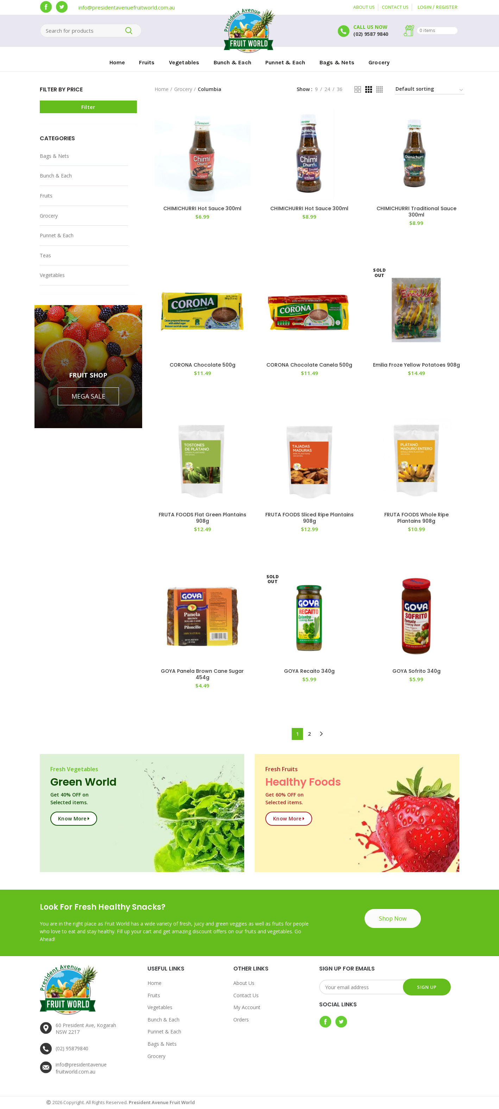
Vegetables (52, 275)
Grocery (49, 215)
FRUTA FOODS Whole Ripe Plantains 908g (416, 517)
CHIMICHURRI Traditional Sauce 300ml (416, 211)
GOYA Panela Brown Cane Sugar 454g (202, 674)
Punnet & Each (57, 235)
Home (161, 89)
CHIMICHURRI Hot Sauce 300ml (202, 208)
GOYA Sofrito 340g (416, 671)
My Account (246, 1007)
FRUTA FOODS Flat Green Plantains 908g (202, 517)
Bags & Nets (54, 156)
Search (129, 31)
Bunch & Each (56, 175)
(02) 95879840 (72, 1048)
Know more (72, 818)
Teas (45, 255)
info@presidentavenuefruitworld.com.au (126, 7)
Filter (88, 106)
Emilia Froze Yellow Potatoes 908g (416, 365)
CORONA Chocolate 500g (202, 365)
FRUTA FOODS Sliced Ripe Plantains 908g (309, 517)
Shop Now (392, 918)
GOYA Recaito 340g (309, 671)
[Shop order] (430, 90)
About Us (243, 983)
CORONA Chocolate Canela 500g (309, 365)
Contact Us (246, 995)
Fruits (46, 195)
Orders (241, 1019)
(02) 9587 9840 (370, 34)
